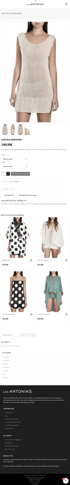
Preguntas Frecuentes (11, 419)
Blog (6, 416)
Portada (46, 17)
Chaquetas (6, 367)
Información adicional (28, 195)
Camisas (5, 364)
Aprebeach (6, 360)
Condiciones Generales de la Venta (35, 478)
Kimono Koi (6, 260)
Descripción (9, 195)
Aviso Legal (35, 484)
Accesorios (6, 357)
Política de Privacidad (35, 480)
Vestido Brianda (43, 314)
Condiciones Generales (11, 425)
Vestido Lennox (43, 260)
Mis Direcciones (9, 449)
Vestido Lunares (8, 314)
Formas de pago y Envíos (12, 422)
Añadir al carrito (20, 173)
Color (3, 155)
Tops (4, 374)
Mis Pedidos (8, 443)
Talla (3, 162)
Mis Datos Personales (11, 446)
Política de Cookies (35, 482)
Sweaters (5, 371)
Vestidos (17, 181)
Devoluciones (8, 428)
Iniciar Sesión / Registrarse (12, 440)
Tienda (52, 17)
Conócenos (8, 413)
